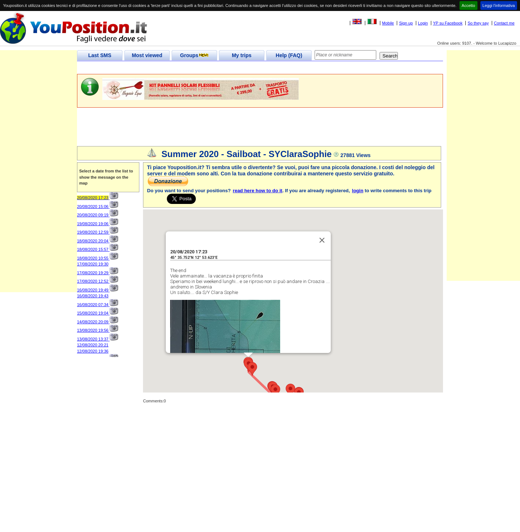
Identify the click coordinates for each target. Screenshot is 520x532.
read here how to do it (257, 190)
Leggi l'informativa (499, 5)
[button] (252, 343)
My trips (242, 55)
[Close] (322, 214)
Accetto (468, 5)
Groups (194, 55)
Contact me (504, 23)
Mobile (388, 23)
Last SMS (99, 55)
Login (423, 23)
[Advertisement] (210, 68)
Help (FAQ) (289, 55)
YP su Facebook (448, 23)
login (357, 190)
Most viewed (147, 55)
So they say (478, 23)
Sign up (406, 23)
